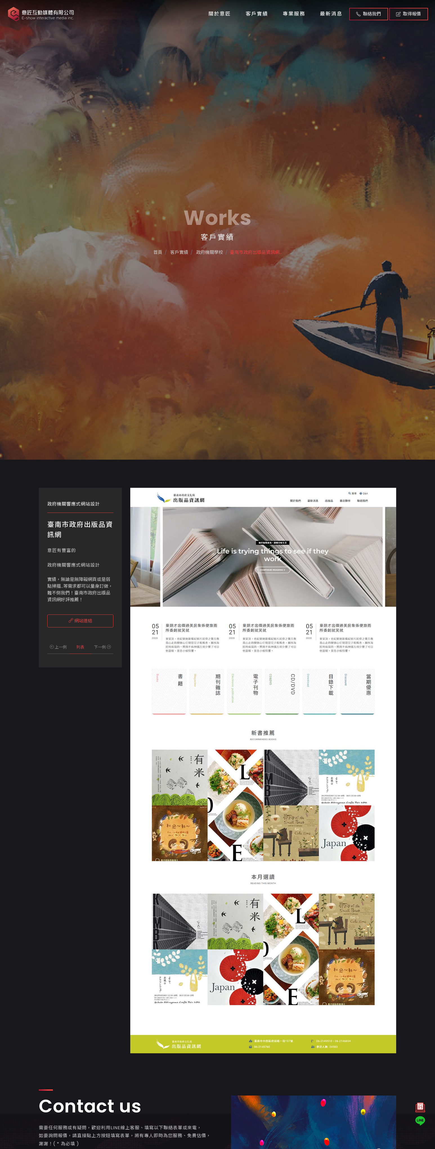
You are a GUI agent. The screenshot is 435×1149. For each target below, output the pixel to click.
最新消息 (331, 13)
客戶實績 (257, 13)
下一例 (102, 647)
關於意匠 (219, 13)
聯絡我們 (368, 14)
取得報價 (408, 14)
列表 (80, 647)
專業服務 (294, 13)
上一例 (58, 647)
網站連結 (80, 621)
